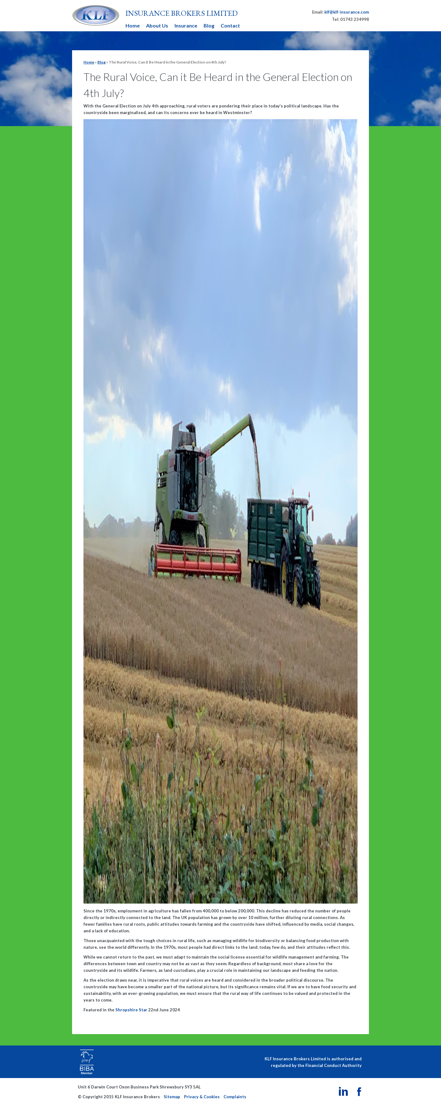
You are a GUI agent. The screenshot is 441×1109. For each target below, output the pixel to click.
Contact (230, 25)
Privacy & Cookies (202, 1096)
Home (133, 25)
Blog (209, 25)
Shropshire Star (131, 1009)
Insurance (186, 25)
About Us (157, 25)
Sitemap (172, 1096)
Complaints (235, 1096)
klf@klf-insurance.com (346, 12)
